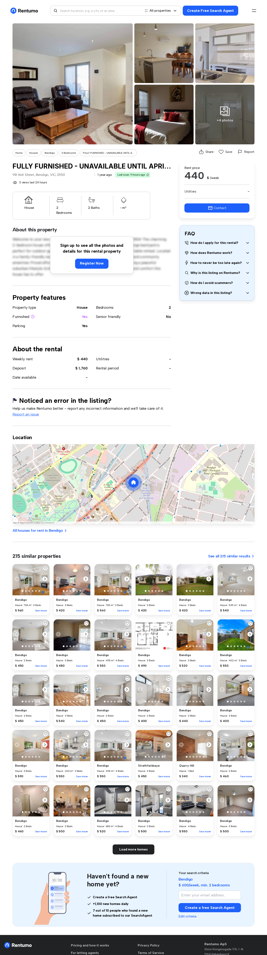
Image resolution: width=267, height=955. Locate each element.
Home (19, 152)
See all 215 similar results (231, 556)
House (82, 307)
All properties (161, 11)
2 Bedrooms (69, 152)
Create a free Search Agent (210, 907)
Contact (217, 207)
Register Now (92, 263)
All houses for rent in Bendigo (40, 530)
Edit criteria (187, 916)
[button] (147, 174)
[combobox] (95, 10)
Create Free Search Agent (210, 10)
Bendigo (50, 152)
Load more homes (133, 849)
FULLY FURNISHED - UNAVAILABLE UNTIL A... (108, 152)
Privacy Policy (149, 945)
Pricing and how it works (90, 945)
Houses (33, 152)
